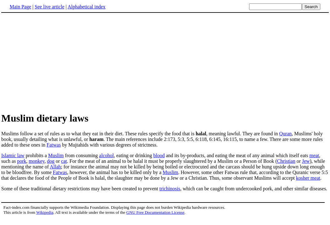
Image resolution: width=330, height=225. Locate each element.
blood (159, 155)
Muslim (56, 155)
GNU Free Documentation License (155, 212)
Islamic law (12, 155)
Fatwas (54, 145)
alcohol (106, 155)
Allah (55, 166)
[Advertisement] (165, 62)
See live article (49, 6)
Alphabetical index (86, 6)
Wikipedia (44, 212)
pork (21, 161)
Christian (286, 161)
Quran (285, 133)
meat (314, 155)
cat (64, 161)
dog (51, 161)
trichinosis (169, 188)
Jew (306, 161)
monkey (37, 161)
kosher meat (308, 178)
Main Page (20, 6)
